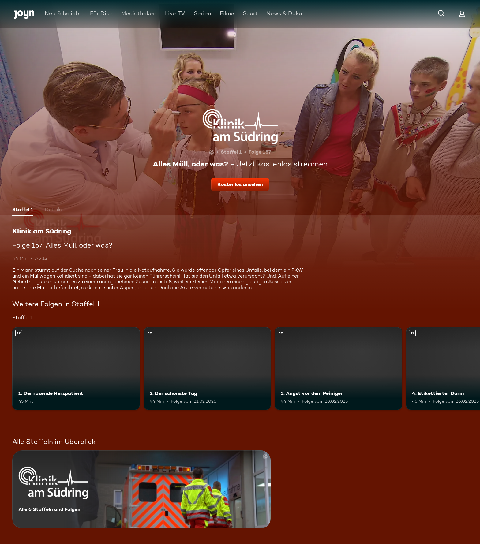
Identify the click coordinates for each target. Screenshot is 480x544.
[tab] (23, 210)
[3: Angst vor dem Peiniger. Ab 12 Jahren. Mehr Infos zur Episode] (338, 368)
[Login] (462, 13)
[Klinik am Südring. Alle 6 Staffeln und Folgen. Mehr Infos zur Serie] (141, 489)
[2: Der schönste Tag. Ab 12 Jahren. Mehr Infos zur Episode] (207, 368)
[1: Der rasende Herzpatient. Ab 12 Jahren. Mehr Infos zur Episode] (76, 368)
